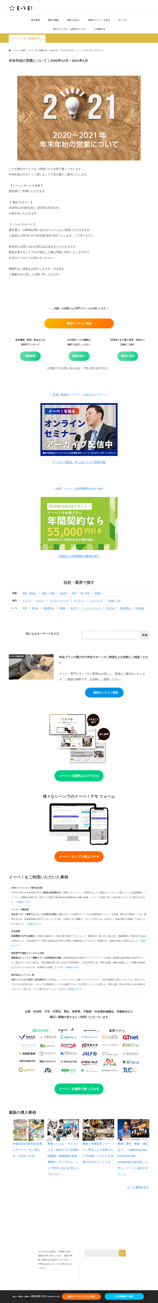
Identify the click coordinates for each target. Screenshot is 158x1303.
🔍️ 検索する (99, 29)
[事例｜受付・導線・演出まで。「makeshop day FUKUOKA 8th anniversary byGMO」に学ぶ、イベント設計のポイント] (133, 1130)
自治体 (63, 593)
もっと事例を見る (138, 1187)
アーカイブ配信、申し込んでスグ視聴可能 (79, 462)
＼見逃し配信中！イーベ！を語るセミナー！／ (79, 394)
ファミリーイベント (91, 608)
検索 (145, 635)
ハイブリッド (96, 600)
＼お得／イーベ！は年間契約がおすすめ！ (79, 488)
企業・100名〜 (30, 593)
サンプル (122, 20)
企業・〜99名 (48, 593)
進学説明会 (125, 608)
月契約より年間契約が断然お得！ (79, 556)
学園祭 (62, 608)
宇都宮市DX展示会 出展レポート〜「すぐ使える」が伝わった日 (27, 1149)
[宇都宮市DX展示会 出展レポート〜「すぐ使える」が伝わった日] (28, 1130)
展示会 (35, 608)
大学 (73, 593)
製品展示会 (48, 608)
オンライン (79, 600)
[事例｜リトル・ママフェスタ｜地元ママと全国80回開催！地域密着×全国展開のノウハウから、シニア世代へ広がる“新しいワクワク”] (63, 1130)
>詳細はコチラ (72, 967)
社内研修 (139, 608)
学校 (25, 608)
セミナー (40, 600)
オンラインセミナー (59, 600)
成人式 (73, 608)
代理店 (97, 593)
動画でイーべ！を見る (99, 20)
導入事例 (35, 20)
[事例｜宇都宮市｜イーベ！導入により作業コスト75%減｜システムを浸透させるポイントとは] (98, 1130)
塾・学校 (85, 593)
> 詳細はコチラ (23, 902)
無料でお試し (73, 20)
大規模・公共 (114, 600)
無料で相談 (53, 20)
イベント (27, 600)
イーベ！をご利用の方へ (27, 38)
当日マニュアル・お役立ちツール (69, 29)
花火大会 (110, 608)
